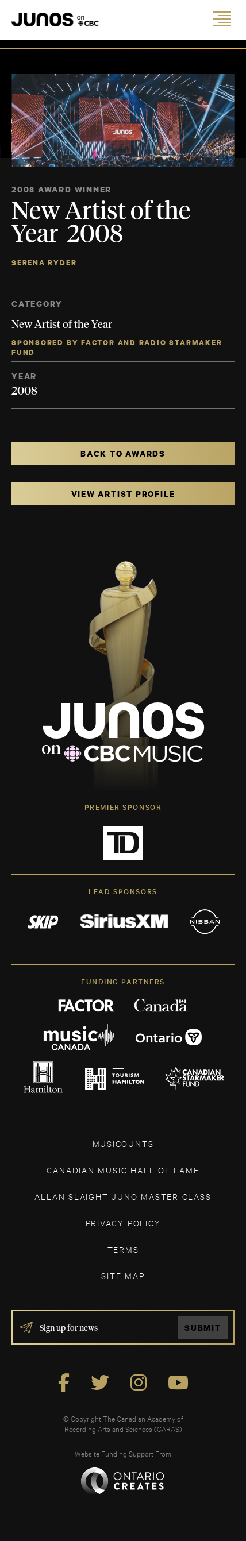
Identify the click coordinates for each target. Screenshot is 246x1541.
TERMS (123, 1248)
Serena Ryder (43, 263)
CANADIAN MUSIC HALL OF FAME (123, 1169)
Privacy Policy (123, 1222)
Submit (202, 1327)
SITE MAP (122, 1275)
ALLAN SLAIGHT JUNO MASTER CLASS (122, 1196)
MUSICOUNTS (123, 1143)
